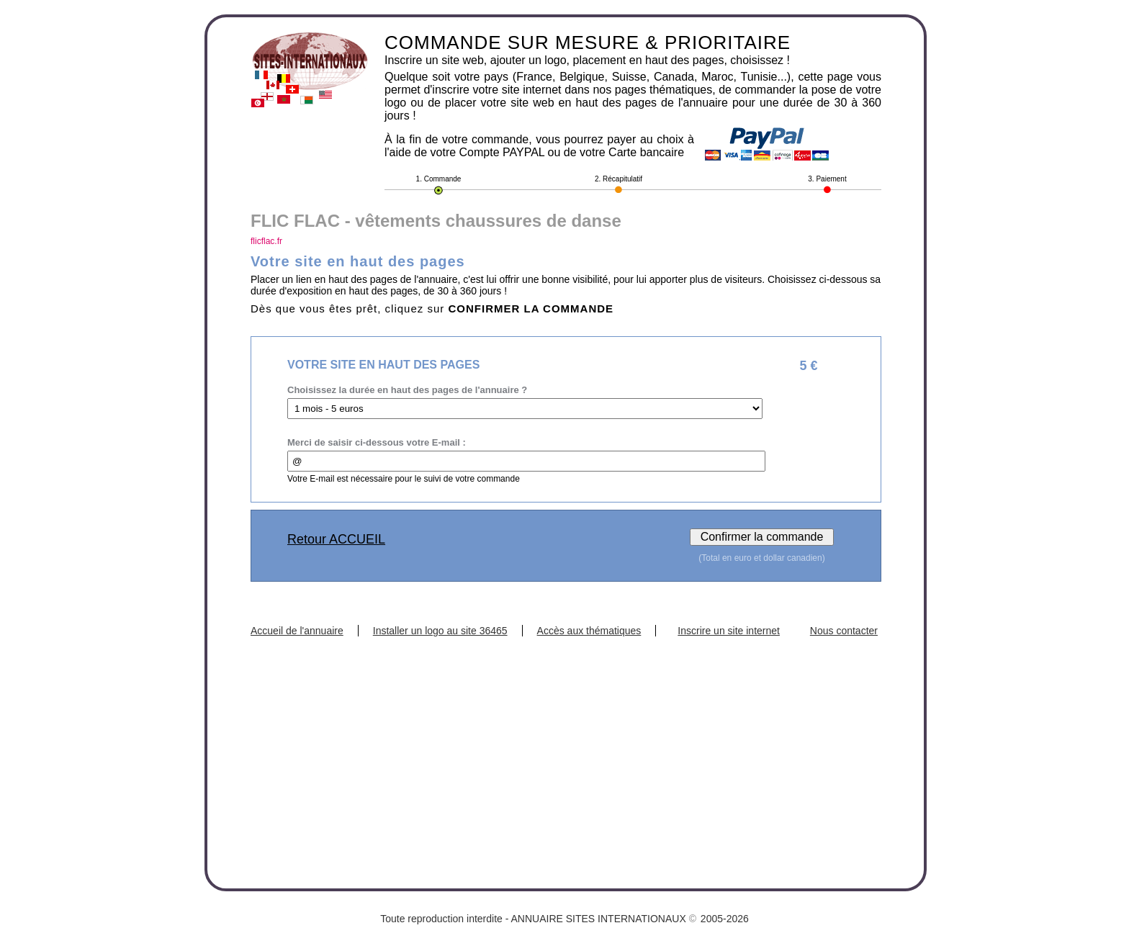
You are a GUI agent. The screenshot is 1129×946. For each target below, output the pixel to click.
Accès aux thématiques (589, 630)
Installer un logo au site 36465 (440, 630)
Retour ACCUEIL (336, 539)
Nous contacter (844, 630)
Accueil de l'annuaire (297, 630)
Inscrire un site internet (729, 630)
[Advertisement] (566, 744)
